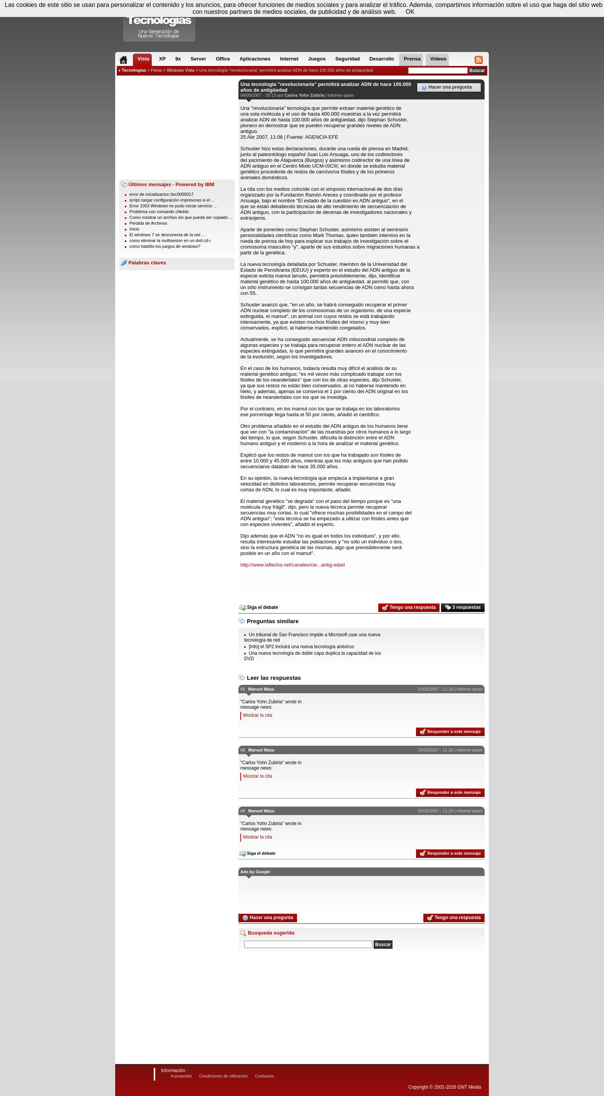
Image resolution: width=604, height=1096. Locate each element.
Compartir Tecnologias (159, 22)
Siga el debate (259, 608)
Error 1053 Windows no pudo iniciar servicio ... (173, 205)
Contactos (264, 1076)
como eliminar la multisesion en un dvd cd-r (170, 240)
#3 (242, 811)
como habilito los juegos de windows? (164, 246)
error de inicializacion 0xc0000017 (161, 194)
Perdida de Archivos (148, 223)
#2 (242, 750)
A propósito (181, 1076)
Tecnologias (134, 70)
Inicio (134, 229)
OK (410, 11)
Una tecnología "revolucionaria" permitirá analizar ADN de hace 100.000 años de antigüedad (286, 70)
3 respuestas (463, 608)
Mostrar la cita (257, 715)
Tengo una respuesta (409, 608)
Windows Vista (181, 70)
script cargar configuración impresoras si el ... (172, 200)
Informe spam (341, 95)
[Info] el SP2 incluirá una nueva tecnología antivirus (301, 646)
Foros (156, 70)
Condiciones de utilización (223, 1076)
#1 (242, 689)
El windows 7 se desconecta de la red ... (167, 234)
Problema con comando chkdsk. (159, 211)
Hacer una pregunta (446, 87)
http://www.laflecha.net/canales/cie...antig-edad (292, 565)
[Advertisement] (177, 127)
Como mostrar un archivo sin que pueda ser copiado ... (181, 217)
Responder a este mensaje (450, 732)
